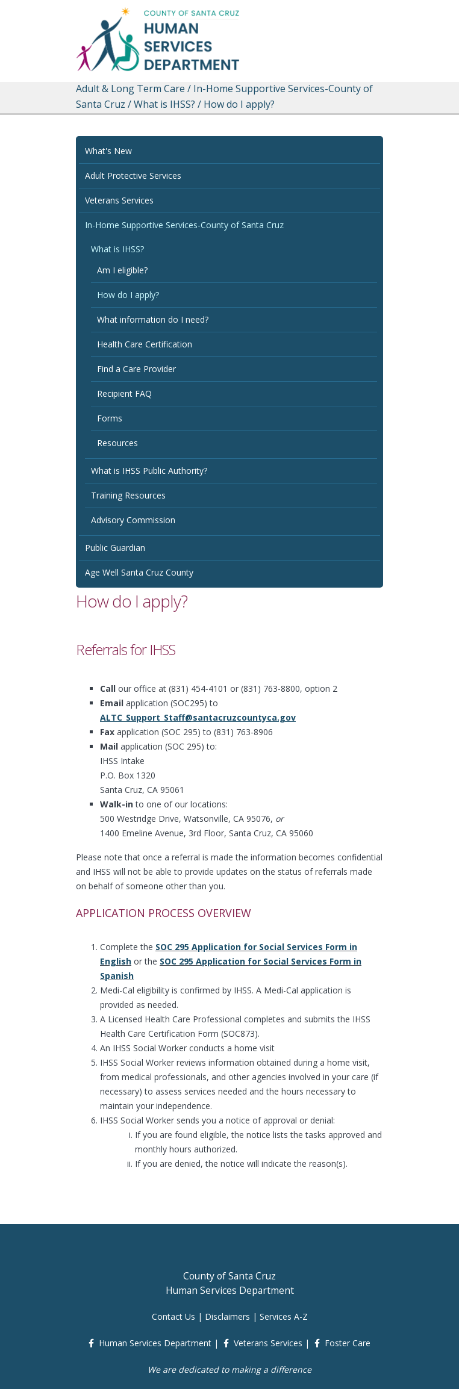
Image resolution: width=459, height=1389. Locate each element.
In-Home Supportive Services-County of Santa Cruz (184, 225)
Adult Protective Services (133, 175)
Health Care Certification (144, 344)
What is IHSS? (117, 249)
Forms (109, 418)
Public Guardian (115, 547)
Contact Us (173, 1316)
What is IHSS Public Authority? (149, 470)
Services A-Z (284, 1316)
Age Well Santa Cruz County (139, 572)
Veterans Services (119, 200)
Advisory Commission (133, 520)
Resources (117, 443)
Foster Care (347, 1343)
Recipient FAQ (124, 393)
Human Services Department (155, 1343)
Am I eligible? (122, 270)
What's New (108, 151)
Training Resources (128, 495)
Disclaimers (227, 1316)
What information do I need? (152, 319)
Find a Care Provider (136, 368)
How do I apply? (128, 294)
